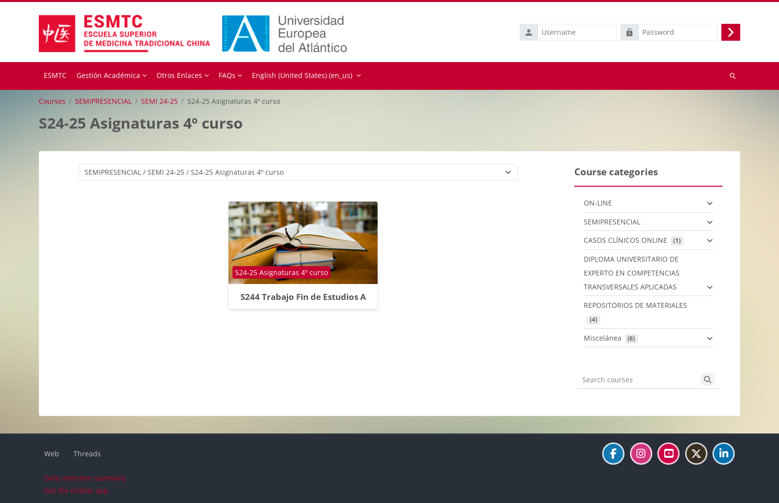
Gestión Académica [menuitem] (108, 74)
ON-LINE (598, 202)
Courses (52, 100)
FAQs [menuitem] (227, 74)
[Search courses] (637, 379)
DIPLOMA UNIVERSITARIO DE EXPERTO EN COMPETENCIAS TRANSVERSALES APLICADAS (632, 271)
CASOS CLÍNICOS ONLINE (625, 239)
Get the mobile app (76, 490)
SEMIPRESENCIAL (103, 100)
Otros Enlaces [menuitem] (179, 74)
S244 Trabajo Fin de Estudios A (303, 295)
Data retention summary (85, 477)
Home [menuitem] (55, 75)
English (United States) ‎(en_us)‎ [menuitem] (302, 74)
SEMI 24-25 (159, 100)
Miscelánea (603, 337)
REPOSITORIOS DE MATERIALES (635, 304)
